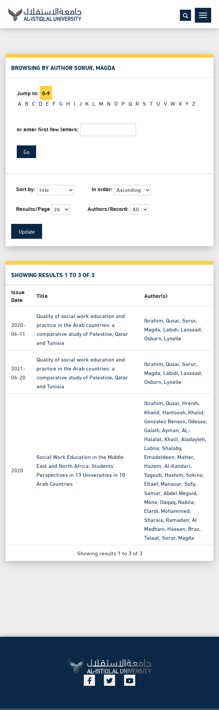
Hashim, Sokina (184, 474)
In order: (102, 189)
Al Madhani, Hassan (170, 523)
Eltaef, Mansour (162, 483)
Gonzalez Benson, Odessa (175, 420)
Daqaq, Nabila (177, 501)
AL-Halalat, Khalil (167, 434)
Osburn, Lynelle (162, 337)
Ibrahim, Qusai (161, 319)
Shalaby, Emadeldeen (163, 452)
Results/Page (33, 208)
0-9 (46, 93)
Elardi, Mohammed (167, 510)
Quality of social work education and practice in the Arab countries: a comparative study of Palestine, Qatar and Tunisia (82, 328)
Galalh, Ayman (161, 429)
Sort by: (25, 189)
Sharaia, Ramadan (166, 519)
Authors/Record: (108, 208)
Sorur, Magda (178, 537)
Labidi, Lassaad (182, 328)
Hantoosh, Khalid (182, 411)
